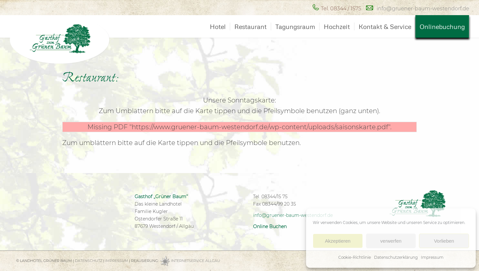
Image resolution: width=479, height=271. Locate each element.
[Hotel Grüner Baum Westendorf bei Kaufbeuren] (74, 40)
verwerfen (391, 241)
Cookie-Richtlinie (354, 257)
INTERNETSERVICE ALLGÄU (195, 260)
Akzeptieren (338, 241)
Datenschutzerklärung (396, 257)
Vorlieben (444, 241)
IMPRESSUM (116, 260)
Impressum (432, 257)
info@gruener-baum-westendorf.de (423, 8)
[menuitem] (218, 26)
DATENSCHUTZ (88, 260)
